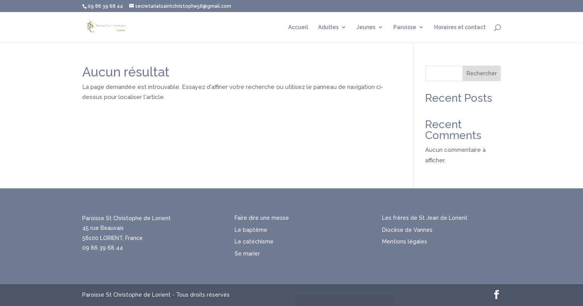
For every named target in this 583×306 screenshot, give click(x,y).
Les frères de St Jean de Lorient (424, 218)
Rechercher (482, 73)
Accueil (298, 27)
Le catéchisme (254, 241)
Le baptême (251, 230)
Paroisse (404, 27)
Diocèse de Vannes (407, 230)
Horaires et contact (460, 27)
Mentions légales (404, 241)
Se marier (247, 253)
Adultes (328, 27)
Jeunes (365, 27)
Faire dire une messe (262, 218)
